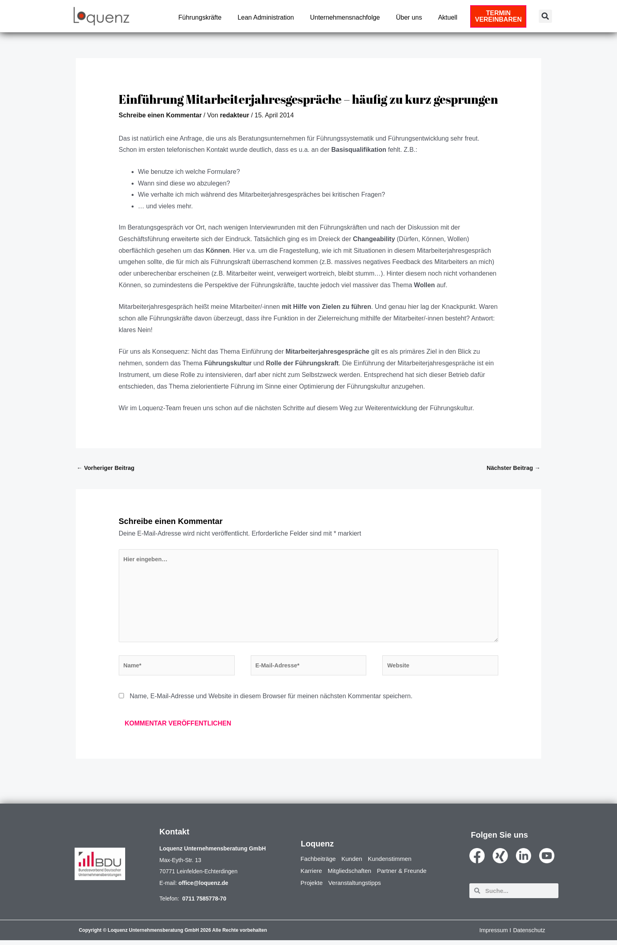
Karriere (311, 875)
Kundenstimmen (394, 863)
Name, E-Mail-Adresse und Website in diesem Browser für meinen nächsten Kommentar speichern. (271, 700)
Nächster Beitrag (512, 468)
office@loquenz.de (203, 888)
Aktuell (447, 17)
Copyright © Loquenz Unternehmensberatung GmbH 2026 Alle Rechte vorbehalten (173, 935)
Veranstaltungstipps (358, 887)
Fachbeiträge (319, 863)
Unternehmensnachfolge (345, 17)
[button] (545, 16)
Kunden (355, 863)
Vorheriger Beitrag (107, 468)
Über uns (409, 17)
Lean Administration (265, 17)
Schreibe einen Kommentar (160, 115)
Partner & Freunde (407, 875)
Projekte (312, 887)
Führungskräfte (200, 17)
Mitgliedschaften (352, 875)
